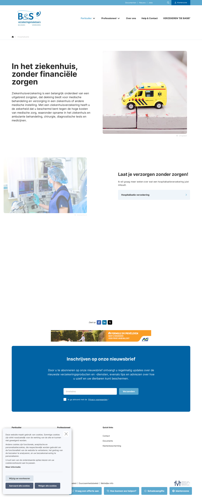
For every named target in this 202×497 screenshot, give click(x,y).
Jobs (151, 3)
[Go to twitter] (110, 322)
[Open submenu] (94, 18)
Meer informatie (13, 467)
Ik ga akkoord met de (89, 399)
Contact (106, 436)
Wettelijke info (107, 483)
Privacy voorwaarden (97, 399)
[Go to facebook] (99, 322)
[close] (66, 434)
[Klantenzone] (180, 2)
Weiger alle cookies (47, 486)
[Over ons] (131, 18)
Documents (108, 441)
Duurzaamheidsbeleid (88, 483)
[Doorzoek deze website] (168, 2)
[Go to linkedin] (105, 322)
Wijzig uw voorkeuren (19, 478)
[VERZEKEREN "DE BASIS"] (175, 18)
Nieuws (142, 3)
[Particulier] (85, 18)
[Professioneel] (108, 18)
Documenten (130, 3)
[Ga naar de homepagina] (39, 18)
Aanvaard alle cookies (19, 486)
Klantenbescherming (112, 446)
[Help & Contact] (149, 18)
